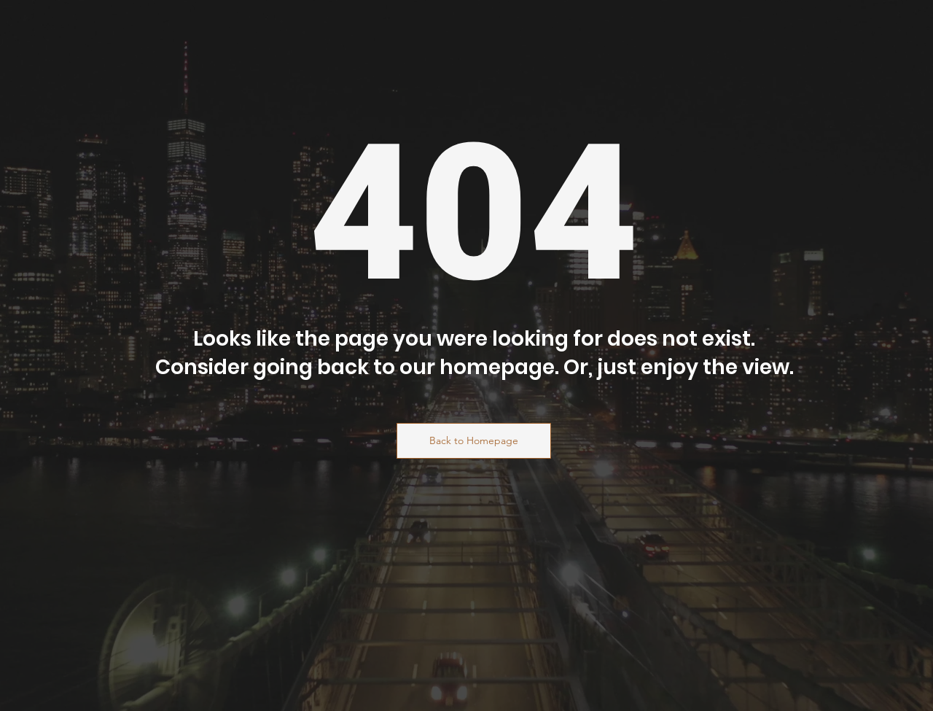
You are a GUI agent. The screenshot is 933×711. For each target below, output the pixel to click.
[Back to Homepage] (474, 441)
